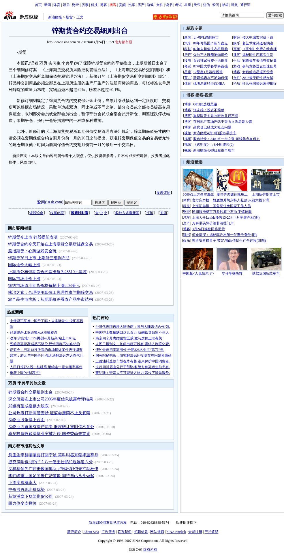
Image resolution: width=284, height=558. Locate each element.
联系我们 (124, 532)
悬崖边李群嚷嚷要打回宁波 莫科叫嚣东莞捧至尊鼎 (53, 455)
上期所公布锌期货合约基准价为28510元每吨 (47, 272)
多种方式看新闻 (127, 213)
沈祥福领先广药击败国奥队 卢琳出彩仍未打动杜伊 (53, 469)
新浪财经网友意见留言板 (108, 523)
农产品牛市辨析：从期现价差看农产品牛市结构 (50, 299)
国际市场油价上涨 (24, 279)
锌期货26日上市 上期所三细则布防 (39, 258)
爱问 (215, 5)
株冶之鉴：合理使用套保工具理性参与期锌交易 (50, 292)
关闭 (163, 213)
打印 (149, 213)
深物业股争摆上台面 (26, 420)
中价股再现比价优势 (26, 489)
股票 (85, 5)
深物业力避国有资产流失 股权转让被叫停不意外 (51, 427)
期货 (69, 17)
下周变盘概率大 (22, 483)
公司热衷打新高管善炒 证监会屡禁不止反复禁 (49, 413)
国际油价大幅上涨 (24, 265)
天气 (196, 5)
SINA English (176, 532)
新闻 (47, 5)
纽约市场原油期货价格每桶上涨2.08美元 (44, 285)
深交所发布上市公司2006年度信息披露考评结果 (50, 399)
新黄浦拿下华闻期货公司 (30, 496)
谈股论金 (36, 213)
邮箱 (225, 5)
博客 (103, 5)
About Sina (91, 532)
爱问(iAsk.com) (50, 202)
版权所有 (150, 550)
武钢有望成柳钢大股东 (28, 406)
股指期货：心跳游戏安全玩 (32, 251)
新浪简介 (74, 532)
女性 (159, 5)
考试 (178, 5)
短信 (206, 5)
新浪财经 (55, 17)
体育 (56, 5)
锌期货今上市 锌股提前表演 (33, 237)
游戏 (150, 5)
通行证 (245, 5)
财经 (75, 5)
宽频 (122, 5)
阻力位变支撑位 (22, 503)
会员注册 (195, 532)
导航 (234, 5)
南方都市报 (123, 42)
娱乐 (66, 5)
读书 (168, 5)
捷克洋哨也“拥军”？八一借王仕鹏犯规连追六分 (50, 462)
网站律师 (157, 532)
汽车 (131, 5)
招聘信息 (141, 532)
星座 (187, 5)
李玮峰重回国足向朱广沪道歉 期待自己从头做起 (51, 476)
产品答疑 (211, 532)
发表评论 (163, 193)
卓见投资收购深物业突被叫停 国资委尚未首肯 (49, 434)
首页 (38, 5)
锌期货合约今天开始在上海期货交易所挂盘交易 (50, 244)
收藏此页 (57, 213)
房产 (141, 5)
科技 (94, 5)
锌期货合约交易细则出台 (30, 392)
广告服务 (108, 532)
